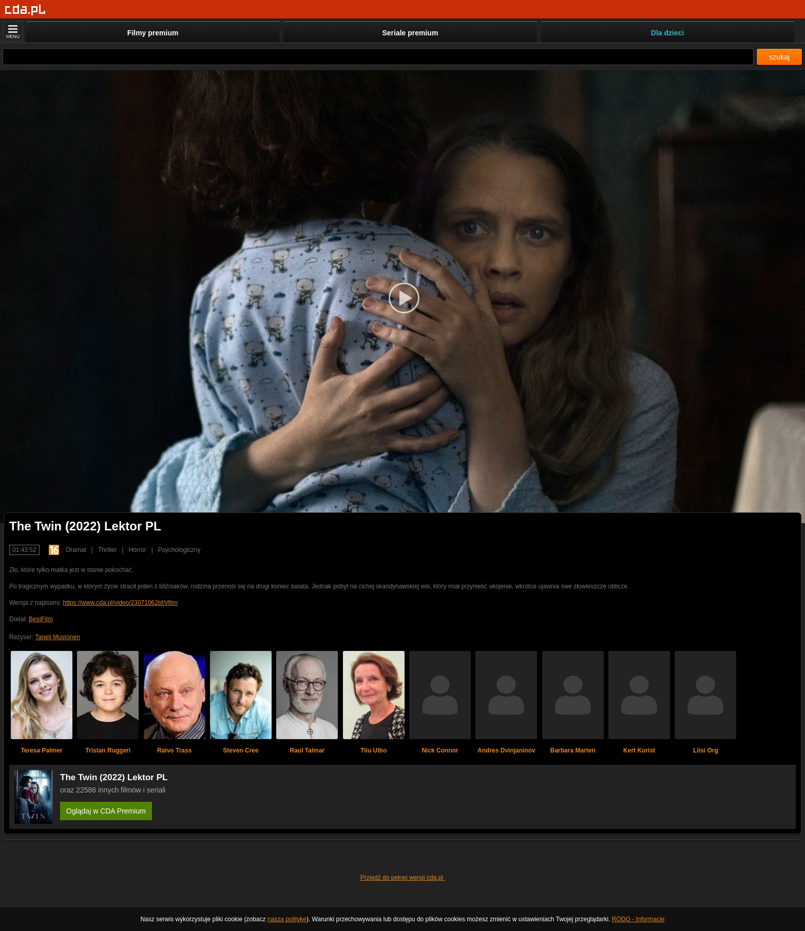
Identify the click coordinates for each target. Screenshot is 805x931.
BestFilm (41, 619)
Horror (137, 549)
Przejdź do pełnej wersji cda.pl (402, 877)
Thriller (107, 549)
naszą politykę (286, 919)
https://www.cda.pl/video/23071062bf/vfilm (120, 602)
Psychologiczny (179, 549)
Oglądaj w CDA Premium (106, 811)
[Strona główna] (25, 10)
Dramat (76, 549)
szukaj (779, 57)
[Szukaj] (378, 56)
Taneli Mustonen (57, 637)
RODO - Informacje (638, 919)
